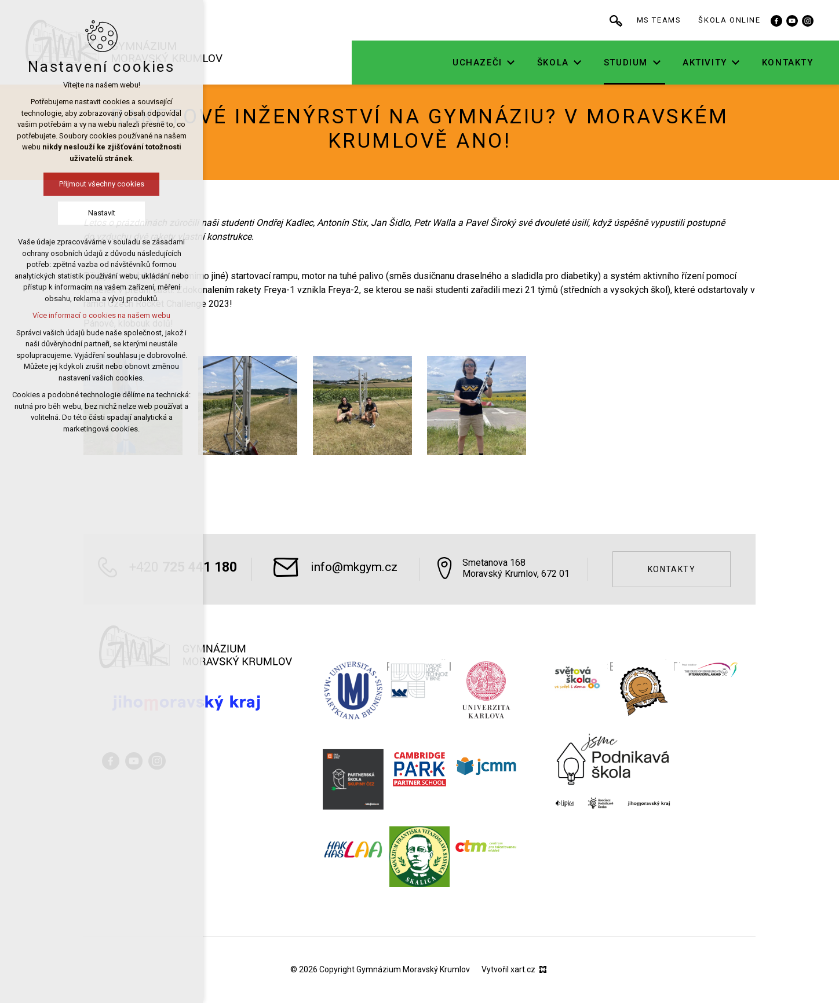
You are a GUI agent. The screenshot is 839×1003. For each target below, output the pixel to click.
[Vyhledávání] (654, 20)
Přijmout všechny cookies (67, 184)
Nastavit (67, 212)
